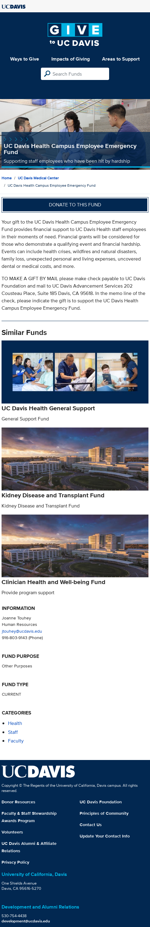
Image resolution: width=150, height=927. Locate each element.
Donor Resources (18, 802)
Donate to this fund (75, 204)
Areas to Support (121, 58)
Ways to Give (24, 58)
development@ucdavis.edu (26, 921)
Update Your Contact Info (105, 836)
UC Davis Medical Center (38, 178)
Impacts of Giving (70, 58)
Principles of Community (104, 813)
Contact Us (91, 825)
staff (13, 732)
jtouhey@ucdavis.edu (22, 631)
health (15, 723)
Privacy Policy (15, 862)
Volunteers (12, 832)
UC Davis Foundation (101, 802)
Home (7, 178)
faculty (16, 740)
